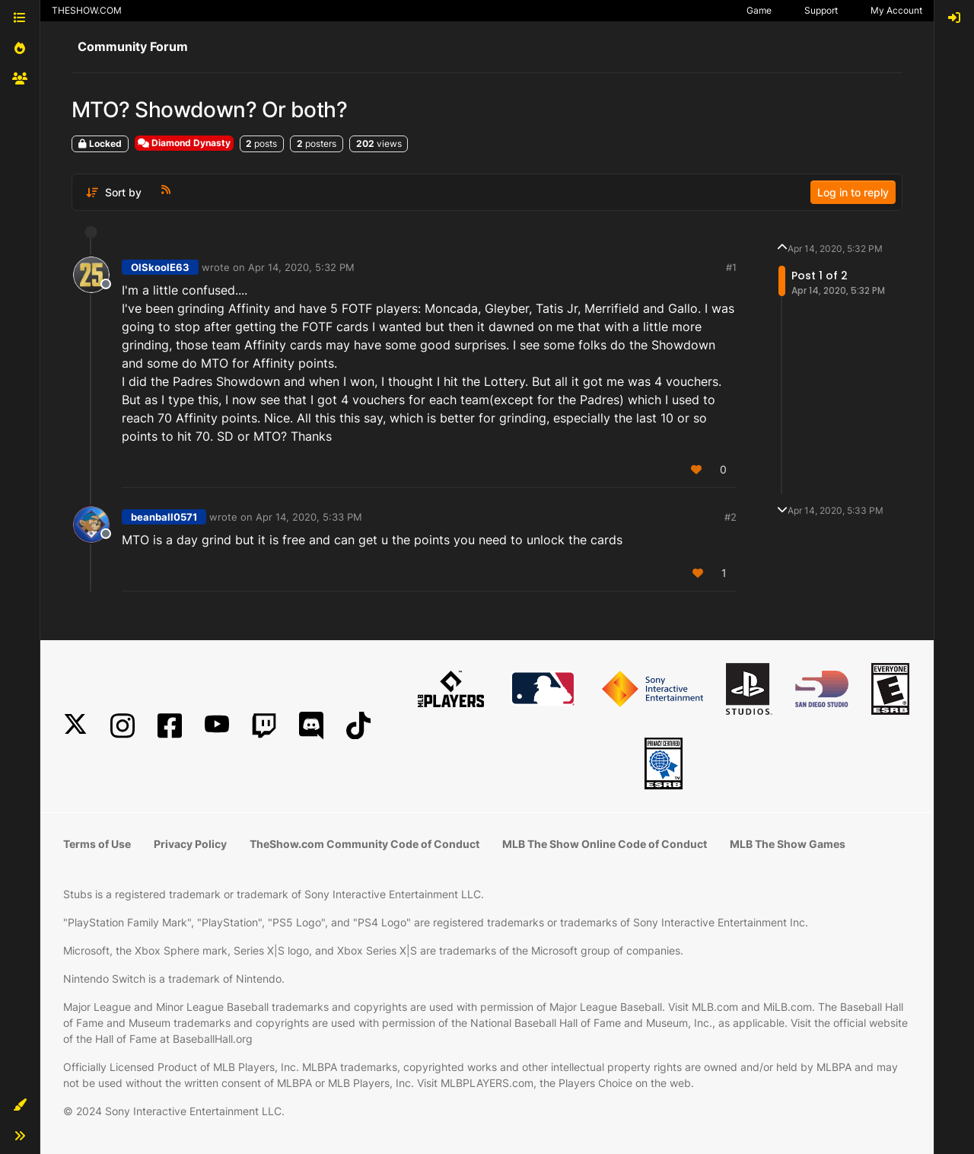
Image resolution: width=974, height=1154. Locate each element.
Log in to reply (853, 192)
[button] (19, 1105)
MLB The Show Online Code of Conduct (604, 843)
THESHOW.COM (87, 10)
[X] (75, 726)
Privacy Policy (190, 843)
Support (821, 10)
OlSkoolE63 (160, 267)
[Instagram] (122, 726)
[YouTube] (217, 726)
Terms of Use (97, 843)
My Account (896, 10)
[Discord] (311, 726)
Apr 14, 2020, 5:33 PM (309, 517)
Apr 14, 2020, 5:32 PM (301, 267)
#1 (731, 267)
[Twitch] (264, 726)
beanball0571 (164, 517)
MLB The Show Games (787, 843)
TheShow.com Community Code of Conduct (364, 843)
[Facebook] (170, 726)
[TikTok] (358, 726)
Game (759, 10)
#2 (730, 517)
